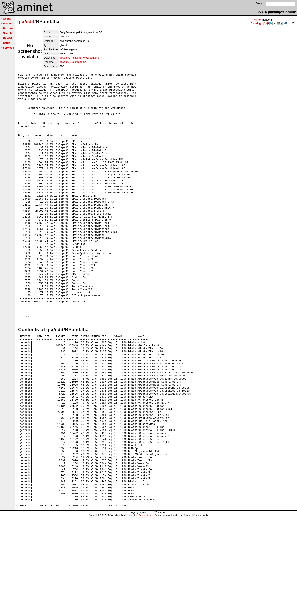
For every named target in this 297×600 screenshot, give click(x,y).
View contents (91, 57)
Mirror (257, 19)
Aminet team (145, 598)
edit (30, 21)
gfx (21, 21)
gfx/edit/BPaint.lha (70, 57)
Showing (256, 23)
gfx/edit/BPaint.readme (73, 61)
